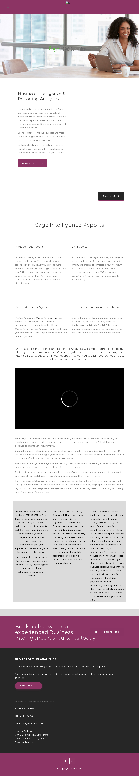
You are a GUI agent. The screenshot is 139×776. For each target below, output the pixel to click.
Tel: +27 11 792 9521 (24, 716)
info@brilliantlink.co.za (32, 723)
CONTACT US (28, 686)
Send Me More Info (107, 632)
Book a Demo (111, 196)
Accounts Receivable (47, 318)
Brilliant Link (76, 768)
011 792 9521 (32, 515)
